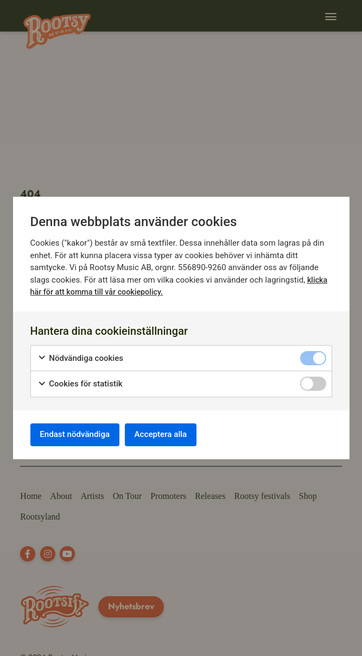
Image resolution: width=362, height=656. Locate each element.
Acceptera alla (171, 434)
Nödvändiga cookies (80, 357)
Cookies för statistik (80, 382)
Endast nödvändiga (79, 434)
